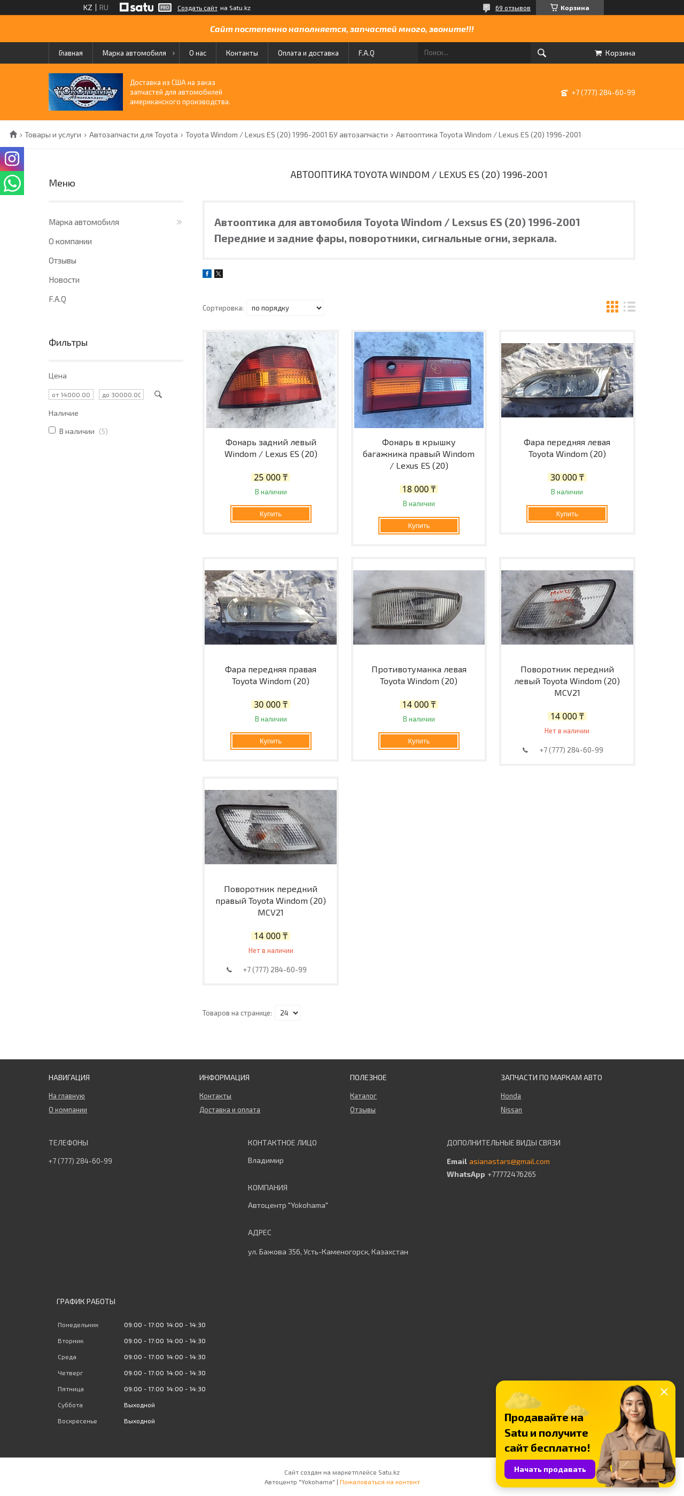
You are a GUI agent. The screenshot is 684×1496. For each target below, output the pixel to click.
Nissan (511, 1109)
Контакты (242, 53)
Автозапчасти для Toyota (133, 134)
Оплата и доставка (308, 53)
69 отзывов (513, 7)
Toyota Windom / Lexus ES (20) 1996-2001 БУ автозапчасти (286, 134)
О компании (70, 241)
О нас (197, 53)
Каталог (363, 1095)
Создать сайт (197, 7)
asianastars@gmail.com (509, 1161)
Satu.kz (389, 1472)
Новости (64, 279)
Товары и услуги (53, 134)
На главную (67, 1095)
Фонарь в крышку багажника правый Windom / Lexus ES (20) (419, 453)
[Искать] (542, 53)
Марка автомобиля (134, 53)
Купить (271, 514)
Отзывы (62, 260)
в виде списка (629, 308)
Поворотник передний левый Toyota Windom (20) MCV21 (567, 680)
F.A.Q (367, 53)
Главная (71, 53)
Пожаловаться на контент (380, 1481)
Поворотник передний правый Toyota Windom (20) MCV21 (270, 900)
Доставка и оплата (229, 1109)
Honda (511, 1095)
